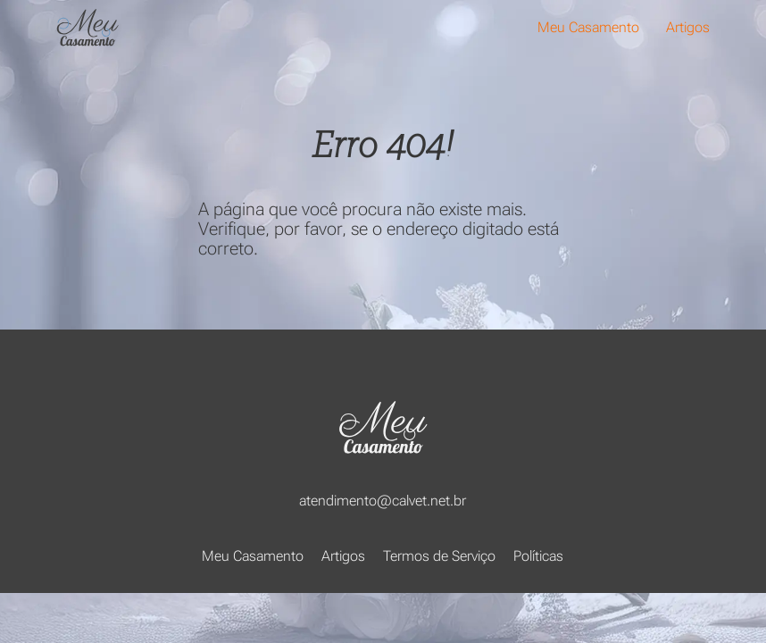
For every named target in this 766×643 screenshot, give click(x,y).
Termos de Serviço (439, 555)
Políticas (538, 555)
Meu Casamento (588, 27)
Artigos (688, 27)
